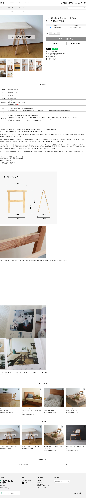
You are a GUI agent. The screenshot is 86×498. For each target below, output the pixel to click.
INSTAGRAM (26, 480)
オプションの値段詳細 (51, 51)
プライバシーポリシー (41, 487)
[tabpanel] (21, 36)
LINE (24, 483)
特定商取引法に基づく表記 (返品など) (55, 53)
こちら (18, 104)
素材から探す (11, 8)
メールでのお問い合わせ (7, 493)
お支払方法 (39, 482)
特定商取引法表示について (43, 485)
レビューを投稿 (50, 59)
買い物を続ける (50, 56)
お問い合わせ (21, 8)
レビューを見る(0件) (51, 58)
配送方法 (39, 480)
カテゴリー (2, 8)
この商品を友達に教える (52, 55)
